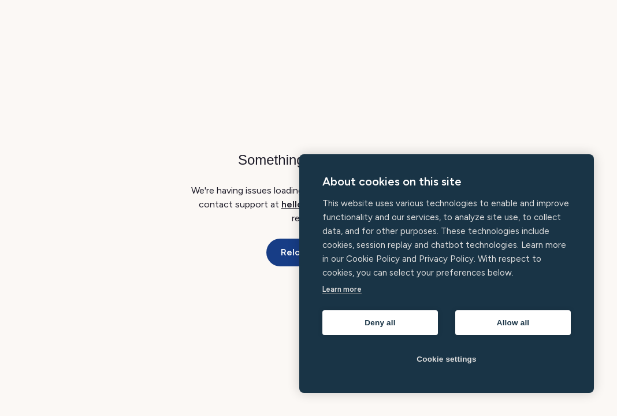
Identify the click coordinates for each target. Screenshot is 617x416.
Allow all (513, 322)
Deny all (380, 322)
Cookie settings (447, 359)
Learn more (342, 289)
